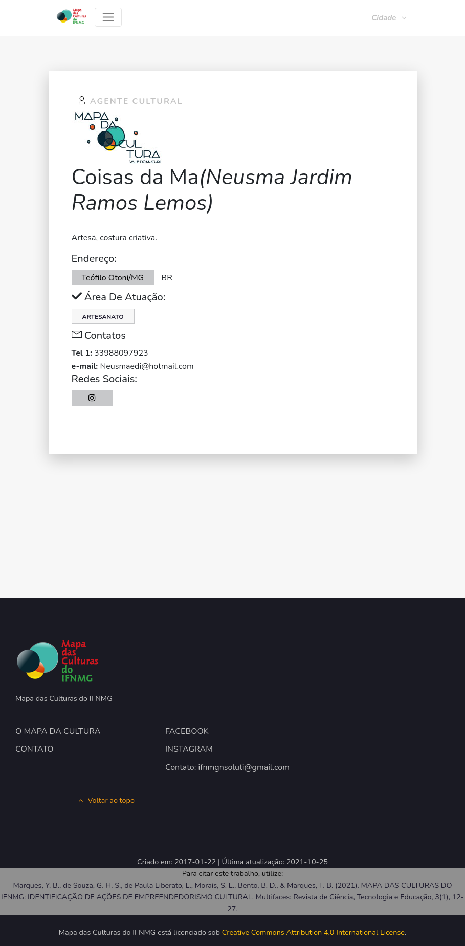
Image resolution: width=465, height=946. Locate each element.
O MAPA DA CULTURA (58, 731)
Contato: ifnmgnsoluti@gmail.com (227, 767)
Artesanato (103, 317)
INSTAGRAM (189, 749)
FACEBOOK (187, 731)
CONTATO (34, 749)
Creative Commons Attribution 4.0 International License (313, 932)
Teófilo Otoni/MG (113, 277)
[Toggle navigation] (108, 17)
